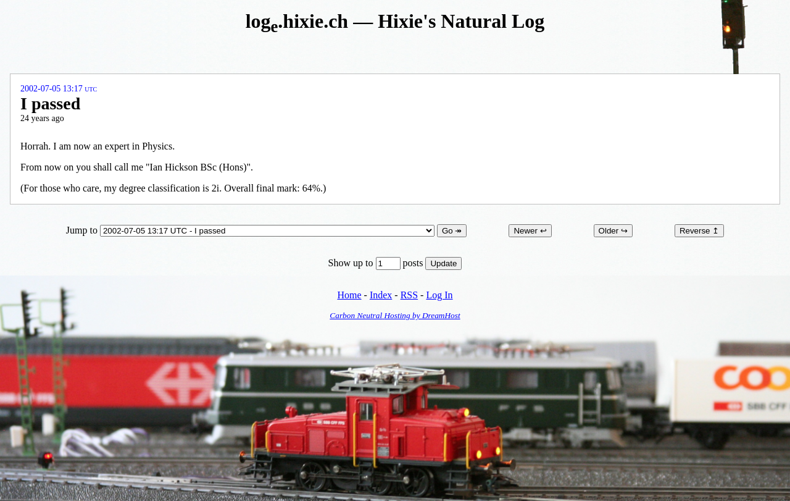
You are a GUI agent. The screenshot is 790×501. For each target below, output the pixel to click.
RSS (409, 295)
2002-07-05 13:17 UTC (58, 88)
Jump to (251, 230)
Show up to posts (377, 263)
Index (381, 295)
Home (349, 295)
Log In (439, 295)
